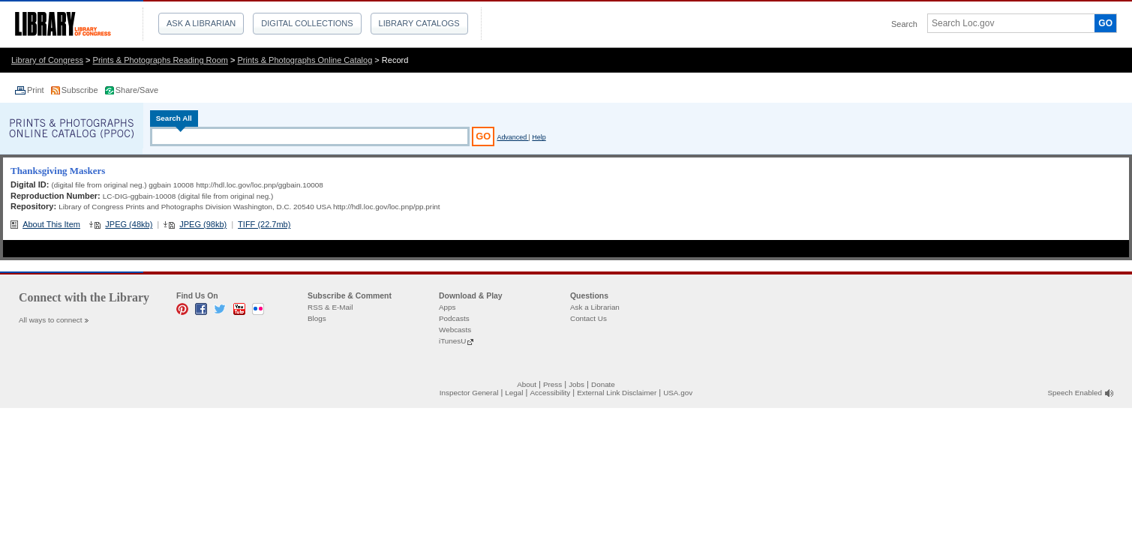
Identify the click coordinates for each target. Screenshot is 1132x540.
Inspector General (469, 392)
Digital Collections (307, 23)
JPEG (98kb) (203, 224)
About (526, 384)
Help (538, 137)
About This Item (51, 224)
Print (37, 90)
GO (1105, 23)
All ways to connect (51, 320)
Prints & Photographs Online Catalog (305, 60)
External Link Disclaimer (616, 392)
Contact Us (588, 318)
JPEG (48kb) (128, 224)
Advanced (512, 137)
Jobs (576, 384)
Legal (514, 392)
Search (904, 24)
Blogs (317, 318)
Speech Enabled (1075, 392)
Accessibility (550, 392)
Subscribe (81, 90)
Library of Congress (47, 60)
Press (552, 384)
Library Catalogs (419, 23)
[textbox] (1006, 23)
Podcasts (454, 318)
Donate (603, 384)
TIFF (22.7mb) (264, 224)
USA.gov (677, 392)
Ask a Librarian (201, 23)
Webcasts (455, 330)
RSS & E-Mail (330, 307)
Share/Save (137, 90)
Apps (447, 307)
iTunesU (452, 341)
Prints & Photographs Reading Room (160, 60)
